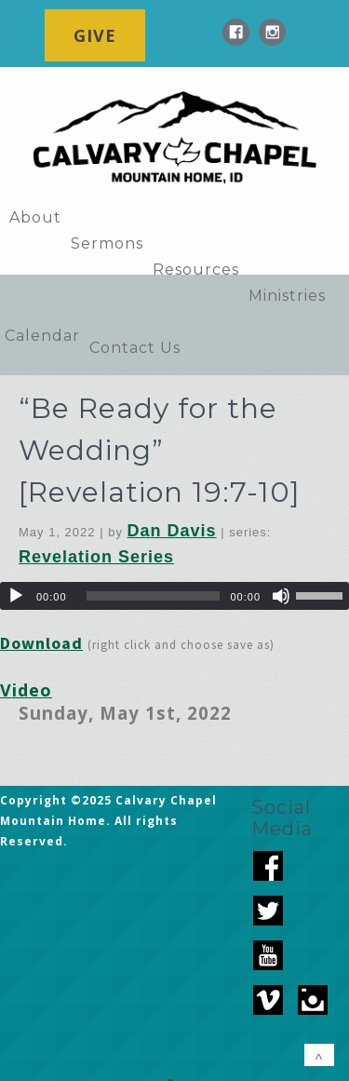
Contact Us (135, 348)
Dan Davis (172, 530)
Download (41, 643)
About (35, 217)
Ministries (287, 295)
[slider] (154, 596)
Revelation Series (96, 556)
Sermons (107, 243)
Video (26, 690)
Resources (196, 269)
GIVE (95, 35)
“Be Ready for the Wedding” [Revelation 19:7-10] (160, 450)
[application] (174, 596)
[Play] (16, 596)
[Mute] (281, 596)
